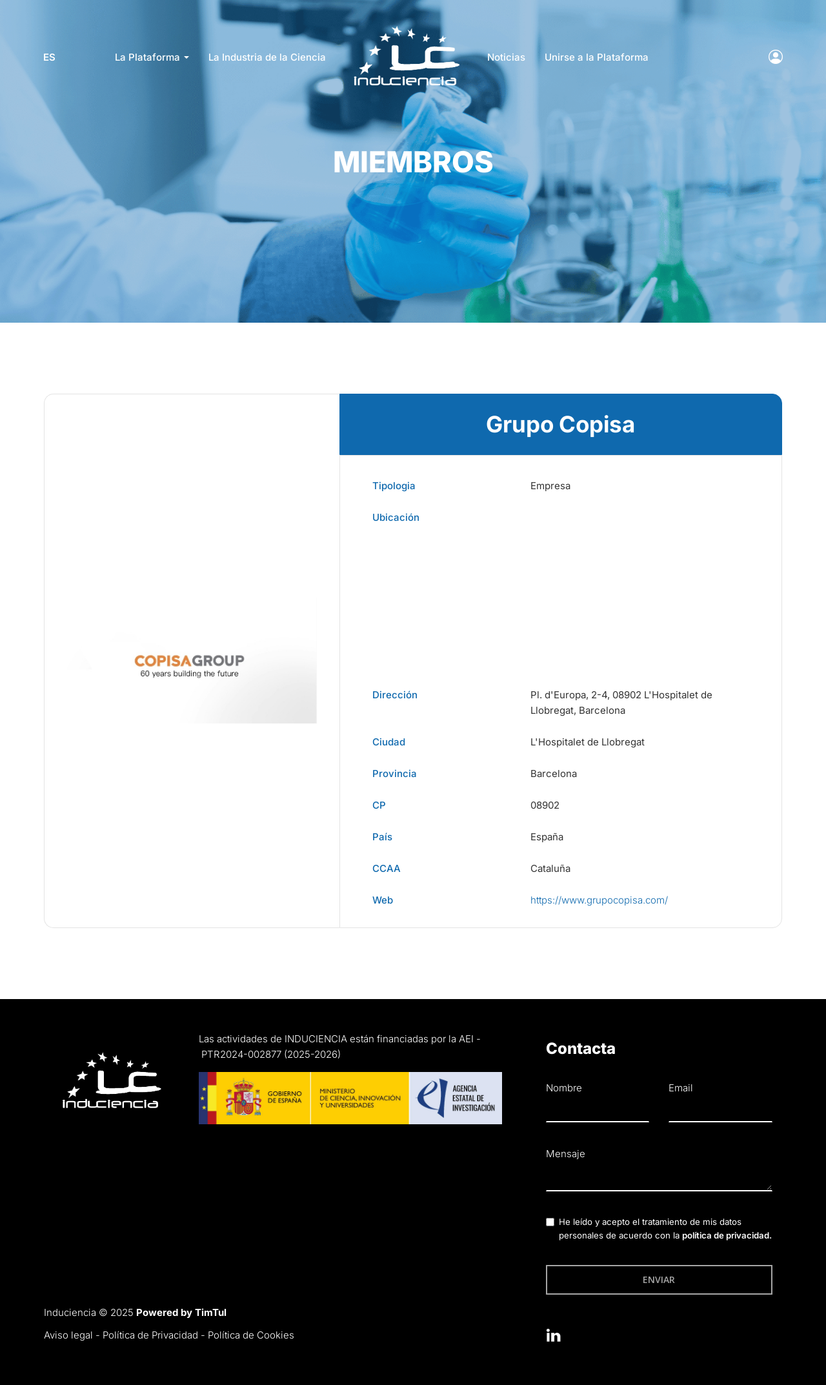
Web (382, 900)
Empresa (550, 486)
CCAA (386, 868)
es (50, 57)
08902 (544, 805)
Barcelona (553, 773)
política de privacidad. (727, 1235)
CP (379, 805)
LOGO (406, 29)
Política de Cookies (251, 1335)
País (382, 837)
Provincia (394, 773)
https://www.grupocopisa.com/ (599, 900)
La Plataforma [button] (152, 57)
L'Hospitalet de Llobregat (587, 742)
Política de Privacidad (150, 1335)
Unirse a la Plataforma (597, 57)
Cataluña (550, 868)
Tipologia (394, 486)
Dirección (395, 695)
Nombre (564, 1088)
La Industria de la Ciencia (267, 57)
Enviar (659, 1279)
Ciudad (388, 742)
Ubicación (395, 517)
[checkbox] (550, 1222)
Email (681, 1088)
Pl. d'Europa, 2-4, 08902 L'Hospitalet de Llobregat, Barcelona (621, 702)
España (546, 837)
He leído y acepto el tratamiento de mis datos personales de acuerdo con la (665, 1228)
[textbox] (659, 1178)
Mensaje (565, 1153)
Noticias (506, 57)
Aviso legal (68, 1335)
